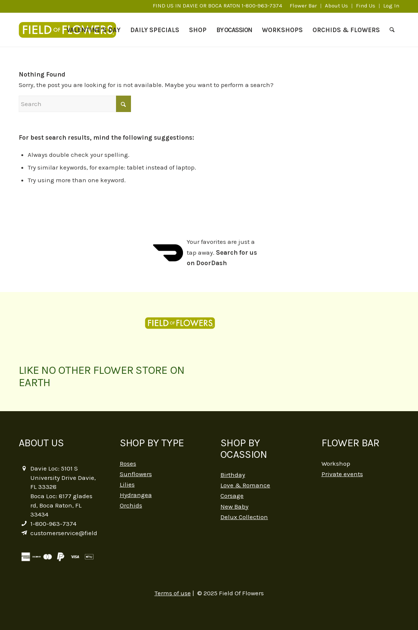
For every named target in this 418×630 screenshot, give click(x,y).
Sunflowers (136, 474)
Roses (128, 463)
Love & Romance (245, 485)
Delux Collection (244, 517)
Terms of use (173, 593)
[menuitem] (303, 6)
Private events (342, 474)
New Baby (234, 506)
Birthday (232, 474)
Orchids (131, 505)
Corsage (232, 495)
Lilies (127, 484)
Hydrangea (136, 495)
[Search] (392, 30)
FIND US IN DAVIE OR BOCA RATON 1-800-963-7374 (217, 5)
